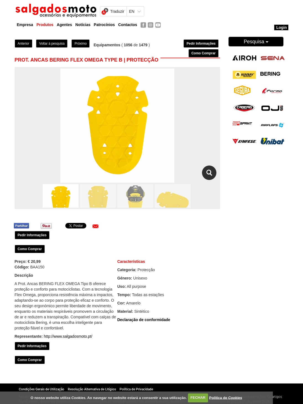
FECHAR (197, 397)
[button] (95, 226)
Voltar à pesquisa (51, 43)
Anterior (23, 43)
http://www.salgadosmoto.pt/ (68, 336)
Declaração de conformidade (143, 319)
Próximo (80, 43)
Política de (225, 397)
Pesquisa (256, 41)
